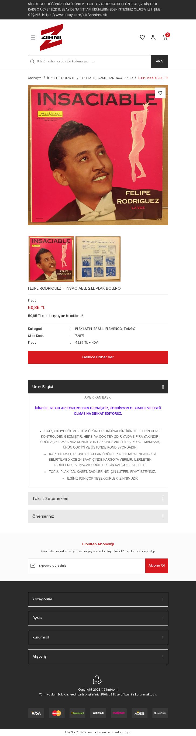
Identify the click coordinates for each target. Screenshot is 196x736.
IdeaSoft (71, 732)
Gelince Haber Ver (98, 357)
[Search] (98, 61)
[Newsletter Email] (98, 565)
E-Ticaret (86, 732)
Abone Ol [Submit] (157, 565)
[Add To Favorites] (160, 93)
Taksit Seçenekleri (50, 498)
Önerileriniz (43, 516)
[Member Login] (153, 37)
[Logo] (51, 37)
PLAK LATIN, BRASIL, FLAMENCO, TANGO (105, 329)
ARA (159, 61)
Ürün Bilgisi (42, 386)
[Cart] (165, 37)
